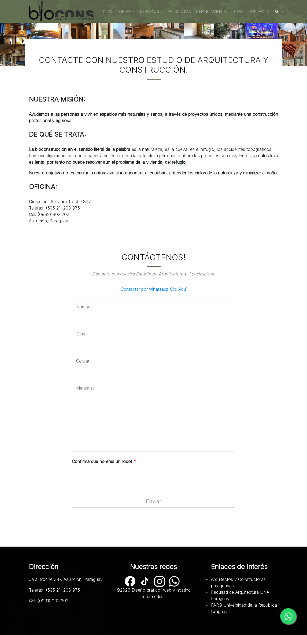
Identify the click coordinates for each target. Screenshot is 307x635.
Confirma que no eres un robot (104, 461)
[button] (279, 11)
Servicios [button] (149, 11)
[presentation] (112, 477)
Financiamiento (211, 11)
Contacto (258, 11)
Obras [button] (125, 11)
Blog (237, 11)
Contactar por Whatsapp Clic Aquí (154, 289)
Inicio (109, 11)
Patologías (179, 11)
